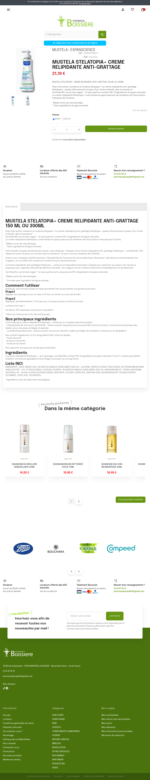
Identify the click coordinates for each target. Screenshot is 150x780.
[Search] (102, 34)
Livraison (7, 719)
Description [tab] (11, 207)
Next (79, 571)
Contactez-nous (11, 748)
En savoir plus (84, 4)
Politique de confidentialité (16, 739)
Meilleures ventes (12, 760)
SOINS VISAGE (58, 719)
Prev (71, 571)
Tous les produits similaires (130, 500)
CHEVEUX (56, 727)
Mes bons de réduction (113, 735)
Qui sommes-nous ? (13, 731)
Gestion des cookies (115, 776)
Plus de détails (140, 111)
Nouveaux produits (12, 756)
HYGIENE (56, 735)
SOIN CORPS (57, 715)
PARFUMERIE (58, 760)
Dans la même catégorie (75, 406)
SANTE (55, 768)
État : (86, 57)
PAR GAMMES (58, 756)
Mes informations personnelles (117, 731)
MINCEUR (56, 744)
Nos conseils (9, 744)
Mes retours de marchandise (116, 719)
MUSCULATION (58, 748)
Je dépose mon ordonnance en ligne (75, 43)
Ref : (81, 53)
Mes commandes (110, 715)
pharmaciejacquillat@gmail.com (17, 676)
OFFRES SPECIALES (60, 752)
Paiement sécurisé (12, 727)
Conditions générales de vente (18, 723)
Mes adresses (108, 727)
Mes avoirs (107, 723)
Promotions (9, 752)
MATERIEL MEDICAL (60, 739)
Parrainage (8, 735)
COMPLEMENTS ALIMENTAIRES (66, 731)
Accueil (6, 715)
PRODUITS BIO (58, 764)
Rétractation (58, 776)
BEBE (54, 723)
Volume (56, 115)
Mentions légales (73, 776)
